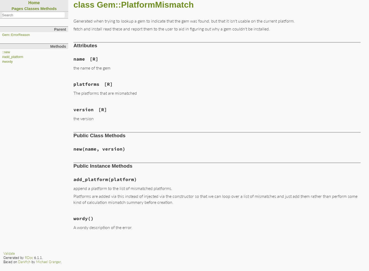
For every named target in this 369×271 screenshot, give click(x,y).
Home (34, 3)
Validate (9, 253)
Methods (48, 8)
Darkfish (24, 262)
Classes (31, 8)
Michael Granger (48, 262)
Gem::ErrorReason (16, 35)
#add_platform (12, 57)
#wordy (7, 61)
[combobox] (33, 15)
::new (6, 52)
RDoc (29, 258)
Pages (17, 8)
